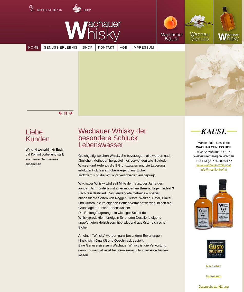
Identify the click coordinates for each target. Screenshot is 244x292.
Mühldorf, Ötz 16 (49, 10)
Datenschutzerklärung (214, 286)
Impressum (143, 47)
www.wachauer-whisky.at (213, 165)
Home (33, 47)
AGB (123, 47)
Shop (87, 10)
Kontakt (106, 47)
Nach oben (213, 266)
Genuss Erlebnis (61, 47)
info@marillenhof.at (213, 169)
